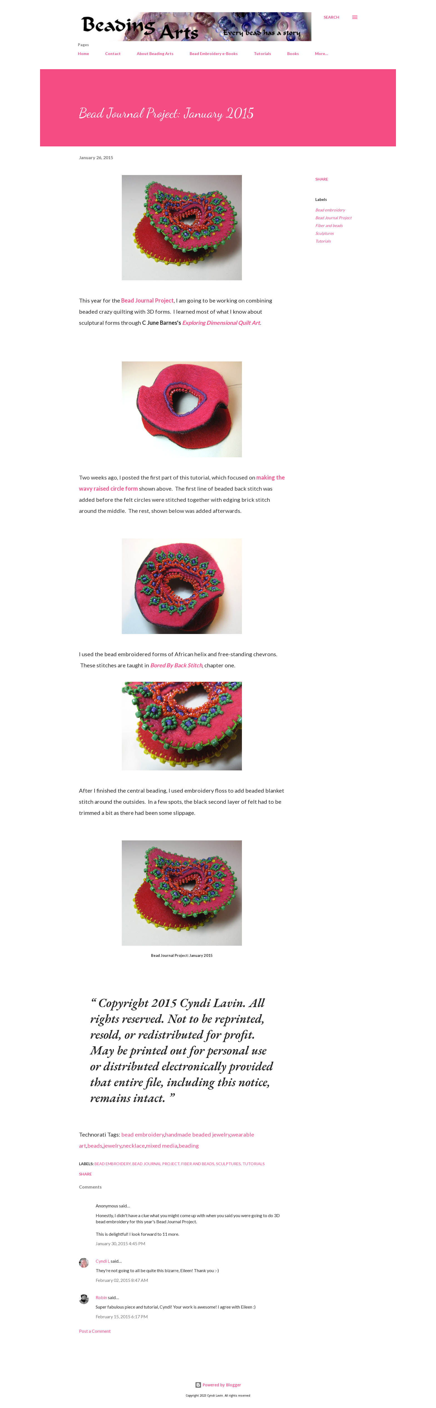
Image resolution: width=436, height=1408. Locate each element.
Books (293, 53)
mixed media (161, 1145)
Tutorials (262, 53)
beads (94, 1145)
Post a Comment (95, 1331)
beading (189, 1145)
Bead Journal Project (147, 300)
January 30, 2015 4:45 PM (120, 1243)
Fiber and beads (329, 225)
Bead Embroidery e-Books (214, 53)
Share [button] (321, 179)
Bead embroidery (330, 210)
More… (321, 53)
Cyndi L (103, 1261)
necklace (134, 1145)
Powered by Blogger (218, 1384)
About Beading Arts (155, 53)
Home (83, 53)
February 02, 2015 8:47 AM (122, 1280)
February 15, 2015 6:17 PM (122, 1316)
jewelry (112, 1145)
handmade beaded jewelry (197, 1134)
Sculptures (324, 233)
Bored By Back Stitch (176, 665)
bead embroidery (142, 1134)
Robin (101, 1297)
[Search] (331, 17)
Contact (113, 53)
